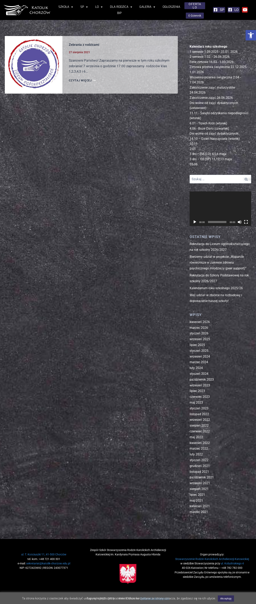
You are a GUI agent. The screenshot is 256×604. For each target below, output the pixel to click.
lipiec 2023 (197, 391)
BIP (119, 13)
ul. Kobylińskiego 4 (232, 563)
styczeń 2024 (199, 374)
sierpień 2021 (199, 489)
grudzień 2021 (200, 466)
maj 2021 (196, 500)
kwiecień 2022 (200, 443)
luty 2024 (196, 368)
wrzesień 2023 (200, 385)
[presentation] (33, 65)
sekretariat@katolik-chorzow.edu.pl (48, 563)
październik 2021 (202, 477)
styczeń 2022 (199, 460)
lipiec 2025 (197, 345)
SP (84, 7)
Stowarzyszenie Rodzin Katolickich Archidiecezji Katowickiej (212, 559)
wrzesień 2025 (200, 339)
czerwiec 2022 (200, 431)
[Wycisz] (240, 222)
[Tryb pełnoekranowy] (246, 222)
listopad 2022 (199, 414)
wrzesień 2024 (200, 356)
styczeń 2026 (199, 333)
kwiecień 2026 (200, 322)
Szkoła (65, 7)
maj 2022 (196, 437)
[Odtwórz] (195, 222)
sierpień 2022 (199, 425)
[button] (251, 35)
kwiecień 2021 (200, 506)
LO (99, 7)
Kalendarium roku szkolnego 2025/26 (216, 288)
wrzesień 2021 (200, 483)
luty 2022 (196, 454)
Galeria (147, 7)
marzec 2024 (199, 362)
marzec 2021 (199, 512)
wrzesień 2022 (200, 420)
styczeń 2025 (199, 351)
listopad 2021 (199, 472)
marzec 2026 (199, 328)
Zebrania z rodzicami (84, 45)
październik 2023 (202, 379)
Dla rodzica (121, 7)
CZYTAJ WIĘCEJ (82, 80)
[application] (220, 208)
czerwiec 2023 (200, 397)
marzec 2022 (199, 448)
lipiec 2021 (197, 495)
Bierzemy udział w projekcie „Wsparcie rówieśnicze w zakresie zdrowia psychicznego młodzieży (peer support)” (218, 262)
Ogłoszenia (171, 7)
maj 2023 (196, 402)
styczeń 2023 (199, 408)
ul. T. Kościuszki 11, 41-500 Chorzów (43, 554)
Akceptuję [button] (226, 598)
